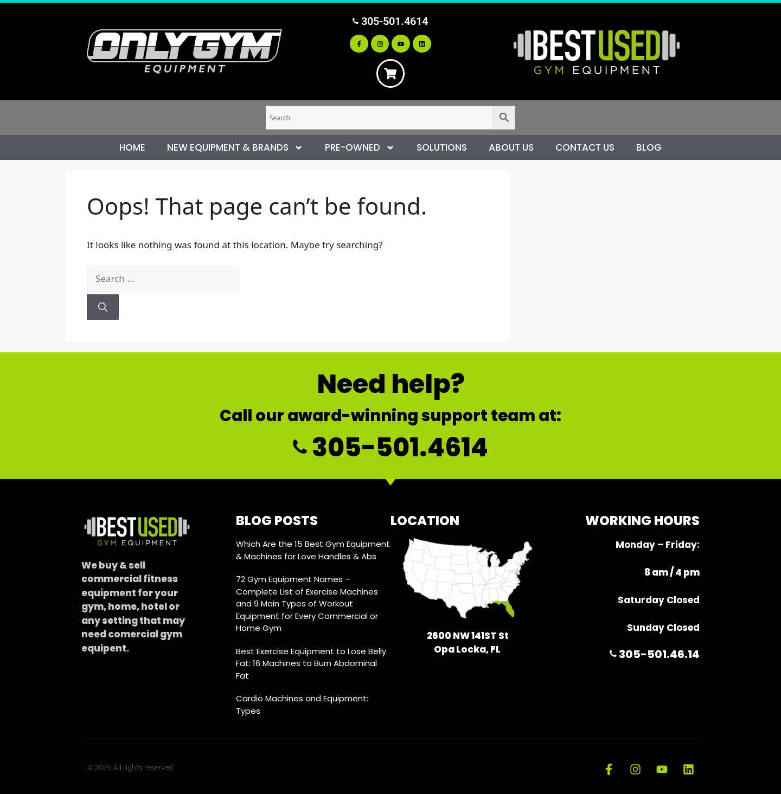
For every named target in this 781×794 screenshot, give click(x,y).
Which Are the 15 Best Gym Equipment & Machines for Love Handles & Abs (313, 550)
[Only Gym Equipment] (184, 51)
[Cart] (390, 73)
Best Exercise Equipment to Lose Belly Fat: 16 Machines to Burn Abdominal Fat (311, 663)
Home (132, 147)
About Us (511, 147)
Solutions (442, 147)
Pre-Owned (360, 148)
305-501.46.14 (655, 654)
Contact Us (584, 147)
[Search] (103, 307)
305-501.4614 (390, 20)
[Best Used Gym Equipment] (596, 51)
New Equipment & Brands (235, 148)
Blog (649, 147)
